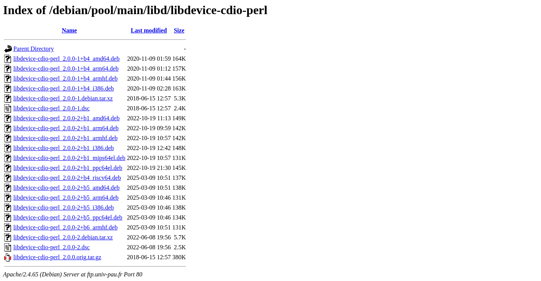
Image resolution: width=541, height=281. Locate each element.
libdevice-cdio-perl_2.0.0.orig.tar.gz (57, 257)
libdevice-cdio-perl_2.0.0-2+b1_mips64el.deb (69, 158)
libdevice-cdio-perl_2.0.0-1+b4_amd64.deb (66, 58)
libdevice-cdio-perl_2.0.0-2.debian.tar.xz (63, 237)
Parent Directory (33, 48)
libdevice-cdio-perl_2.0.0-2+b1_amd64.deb (66, 118)
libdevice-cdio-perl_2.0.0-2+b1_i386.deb (63, 148)
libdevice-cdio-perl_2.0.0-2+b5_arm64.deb (66, 197)
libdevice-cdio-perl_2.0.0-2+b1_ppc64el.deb (67, 168)
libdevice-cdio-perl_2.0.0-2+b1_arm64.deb (66, 128)
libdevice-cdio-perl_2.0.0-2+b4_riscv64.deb (67, 177)
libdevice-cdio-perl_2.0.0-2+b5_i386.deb (63, 207)
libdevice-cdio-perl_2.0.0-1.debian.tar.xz (63, 98)
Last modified (149, 30)
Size (179, 30)
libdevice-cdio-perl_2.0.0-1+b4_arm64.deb (66, 68)
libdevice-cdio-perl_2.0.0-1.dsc (51, 108)
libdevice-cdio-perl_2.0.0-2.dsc (51, 247)
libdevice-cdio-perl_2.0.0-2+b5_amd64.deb (66, 187)
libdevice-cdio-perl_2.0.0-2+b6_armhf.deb (65, 227)
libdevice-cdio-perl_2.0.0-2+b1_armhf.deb (65, 138)
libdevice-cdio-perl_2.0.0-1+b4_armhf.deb (65, 78)
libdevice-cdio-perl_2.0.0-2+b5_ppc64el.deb (67, 217)
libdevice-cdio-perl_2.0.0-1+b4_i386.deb (63, 88)
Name (69, 30)
